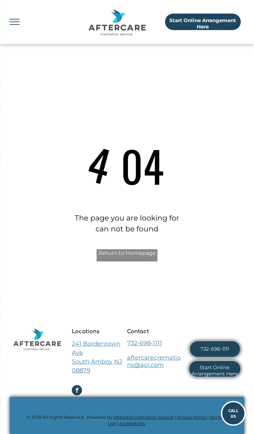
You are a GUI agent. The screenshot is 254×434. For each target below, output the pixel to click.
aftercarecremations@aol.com (154, 361)
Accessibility (132, 423)
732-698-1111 (144, 343)
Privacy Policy (191, 417)
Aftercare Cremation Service (143, 417)
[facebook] (77, 391)
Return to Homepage (127, 253)
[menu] (14, 21)
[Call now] (233, 413)
